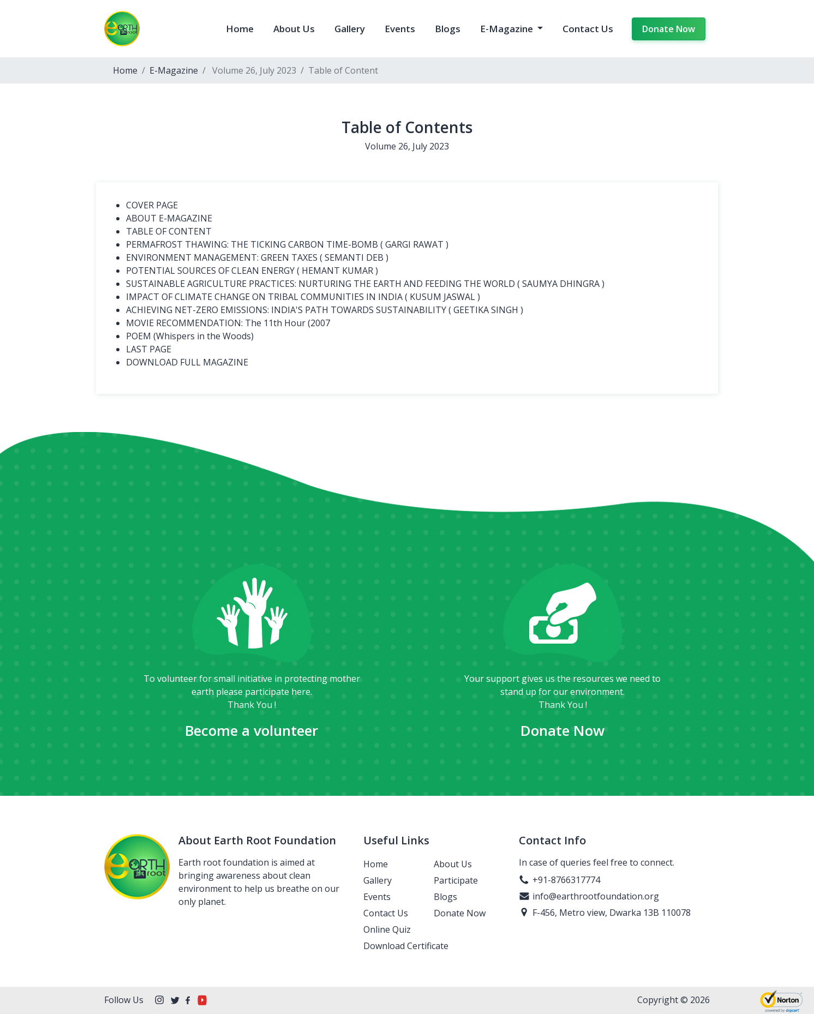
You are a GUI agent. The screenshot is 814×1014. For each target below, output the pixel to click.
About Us (294, 28)
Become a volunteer (251, 730)
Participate (456, 880)
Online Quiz (387, 929)
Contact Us (587, 28)
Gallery (349, 28)
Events (400, 28)
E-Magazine (507, 28)
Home (240, 28)
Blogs (447, 28)
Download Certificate (405, 946)
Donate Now (668, 29)
